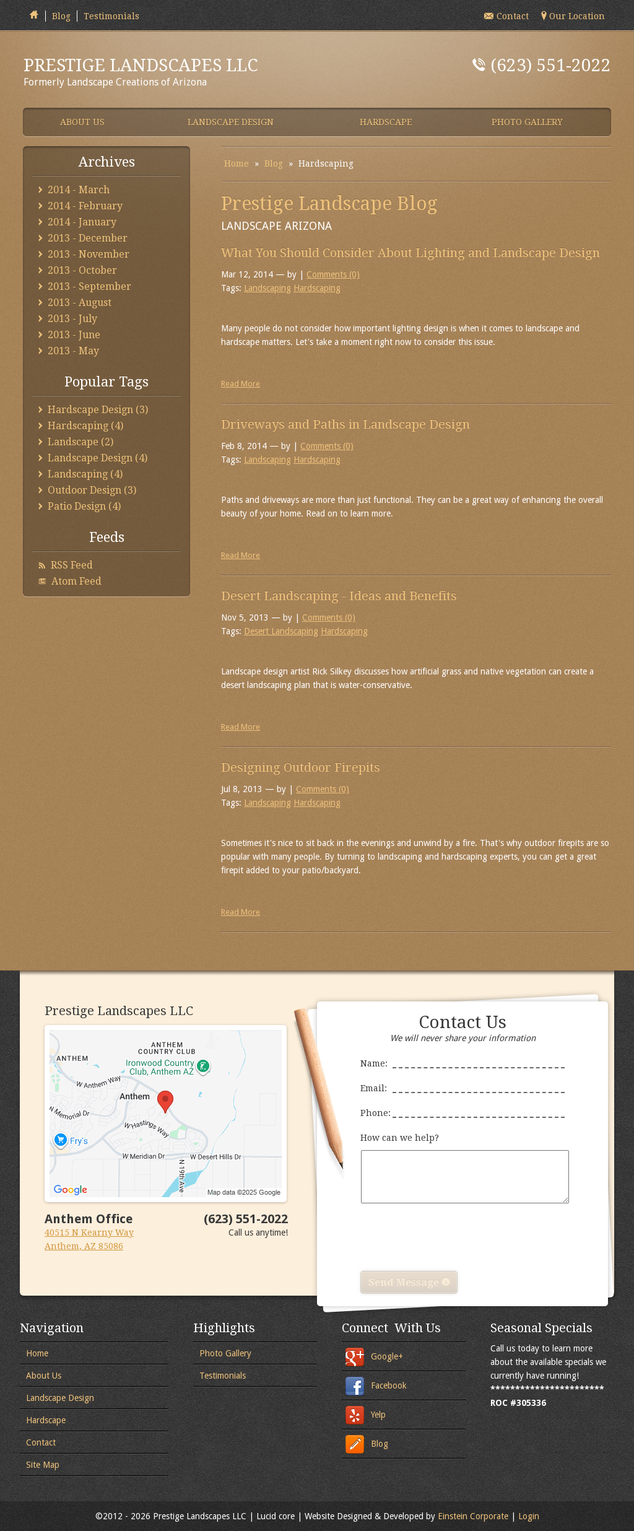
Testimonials (111, 16)
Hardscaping (317, 288)
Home (236, 163)
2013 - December (88, 238)
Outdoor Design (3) (92, 490)
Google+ (387, 1356)
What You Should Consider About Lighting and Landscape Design (410, 252)
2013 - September (89, 286)
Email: (462, 1084)
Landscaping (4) (85, 474)
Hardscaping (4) (85, 426)
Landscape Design (60, 1398)
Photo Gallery (225, 1353)
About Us (43, 1376)
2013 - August (79, 302)
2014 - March (79, 190)
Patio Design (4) (84, 506)
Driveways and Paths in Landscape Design (345, 424)
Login (528, 1516)
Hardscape (46, 1420)
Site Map (42, 1465)
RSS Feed (72, 565)
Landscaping (267, 288)
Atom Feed (76, 581)
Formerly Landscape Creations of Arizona (184, 71)
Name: (462, 1059)
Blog (61, 16)
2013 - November (88, 254)
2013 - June (74, 335)
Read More (240, 383)
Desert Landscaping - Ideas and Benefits (339, 595)
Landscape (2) (80, 442)
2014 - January (82, 222)
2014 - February (85, 206)
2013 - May (73, 351)
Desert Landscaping (281, 631)
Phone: (462, 1109)
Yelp (378, 1415)
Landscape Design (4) (97, 458)
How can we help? (462, 1168)
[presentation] (454, 1237)
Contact (41, 1442)
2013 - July (72, 319)
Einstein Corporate (473, 1516)
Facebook (389, 1385)
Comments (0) (333, 274)
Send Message (408, 1282)
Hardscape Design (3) (98, 410)
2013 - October (82, 270)
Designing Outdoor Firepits (300, 767)
